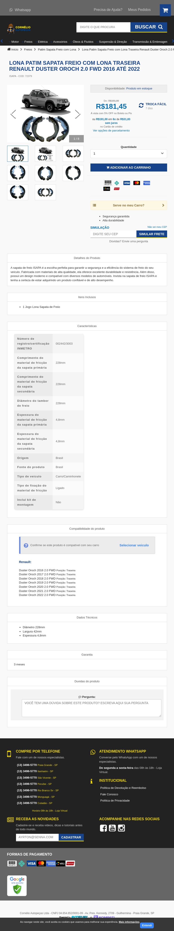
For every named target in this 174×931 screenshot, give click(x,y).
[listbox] (128, 153)
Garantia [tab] (87, 654)
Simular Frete (151, 234)
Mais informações (129, 922)
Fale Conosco (109, 794)
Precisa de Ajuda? (108, 10)
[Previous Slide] (13, 113)
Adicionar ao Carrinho (128, 167)
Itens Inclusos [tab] (87, 297)
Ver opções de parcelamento (111, 130)
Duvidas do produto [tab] (87, 681)
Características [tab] (87, 326)
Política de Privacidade (115, 800)
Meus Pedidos (139, 10)
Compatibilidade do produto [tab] (87, 528)
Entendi (147, 925)
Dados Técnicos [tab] (87, 617)
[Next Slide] (78, 113)
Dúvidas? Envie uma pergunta (128, 241)
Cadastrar (71, 837)
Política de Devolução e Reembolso (123, 788)
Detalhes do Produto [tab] (87, 258)
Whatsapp (20, 10)
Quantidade (129, 147)
